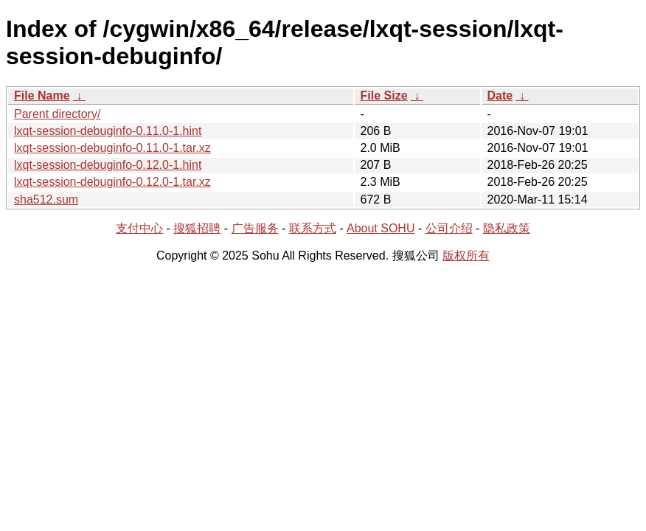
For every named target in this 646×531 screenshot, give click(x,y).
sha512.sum (46, 199)
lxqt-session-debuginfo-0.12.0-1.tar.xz (112, 182)
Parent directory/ (57, 114)
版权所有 (466, 255)
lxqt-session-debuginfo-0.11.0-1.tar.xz (112, 148)
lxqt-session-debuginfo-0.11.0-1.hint (107, 131)
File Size (384, 95)
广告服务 (255, 228)
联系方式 (312, 228)
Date (500, 95)
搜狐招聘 (196, 228)
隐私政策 (506, 228)
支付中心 (139, 228)
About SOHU (380, 228)
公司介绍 (449, 228)
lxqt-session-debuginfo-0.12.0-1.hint (107, 165)
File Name (42, 95)
